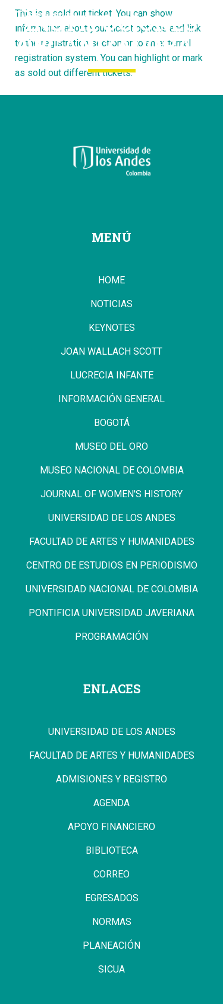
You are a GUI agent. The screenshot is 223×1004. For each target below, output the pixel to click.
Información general (111, 399)
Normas (111, 922)
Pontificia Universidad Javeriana (111, 613)
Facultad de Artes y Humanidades (111, 542)
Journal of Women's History (111, 494)
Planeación (111, 946)
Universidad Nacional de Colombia (112, 589)
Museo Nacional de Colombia (112, 470)
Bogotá (112, 423)
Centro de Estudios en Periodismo (111, 565)
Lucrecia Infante (111, 375)
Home (111, 280)
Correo (111, 874)
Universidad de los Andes (111, 518)
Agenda (111, 803)
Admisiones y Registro (111, 779)
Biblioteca (112, 850)
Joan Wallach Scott (111, 351)
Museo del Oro (111, 447)
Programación (111, 637)
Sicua (111, 969)
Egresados (112, 898)
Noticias (111, 304)
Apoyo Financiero (111, 827)
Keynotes (112, 328)
